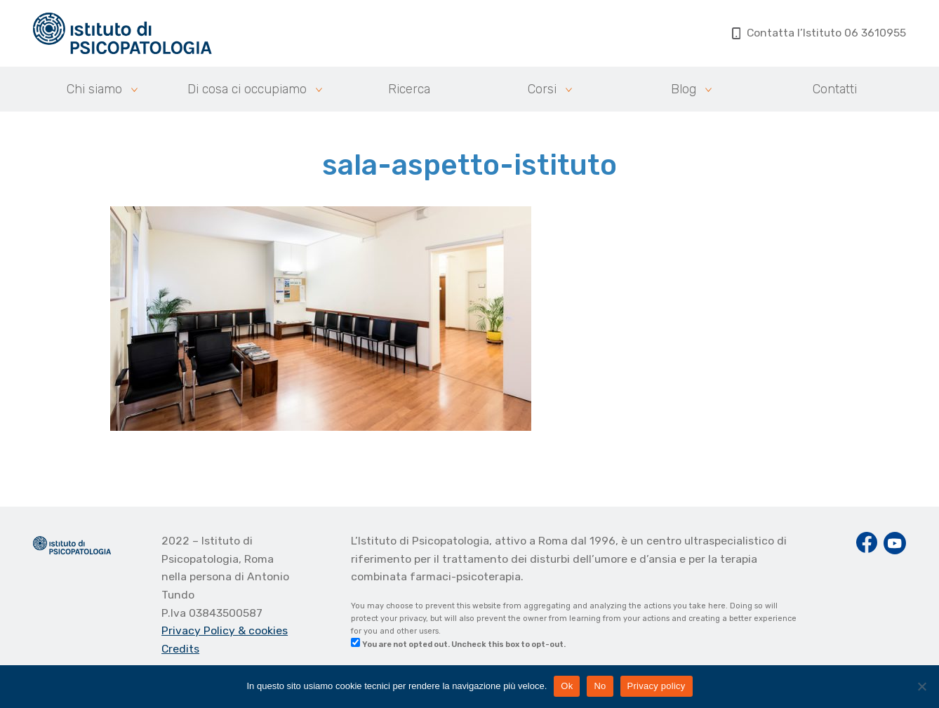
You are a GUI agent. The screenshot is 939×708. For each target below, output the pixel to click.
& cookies (263, 630)
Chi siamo (94, 89)
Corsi (542, 89)
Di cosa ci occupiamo (247, 89)
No (600, 686)
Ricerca (409, 89)
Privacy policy (656, 686)
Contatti (835, 89)
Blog (683, 89)
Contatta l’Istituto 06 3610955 (819, 32)
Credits (180, 648)
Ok (567, 686)
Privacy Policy (199, 630)
